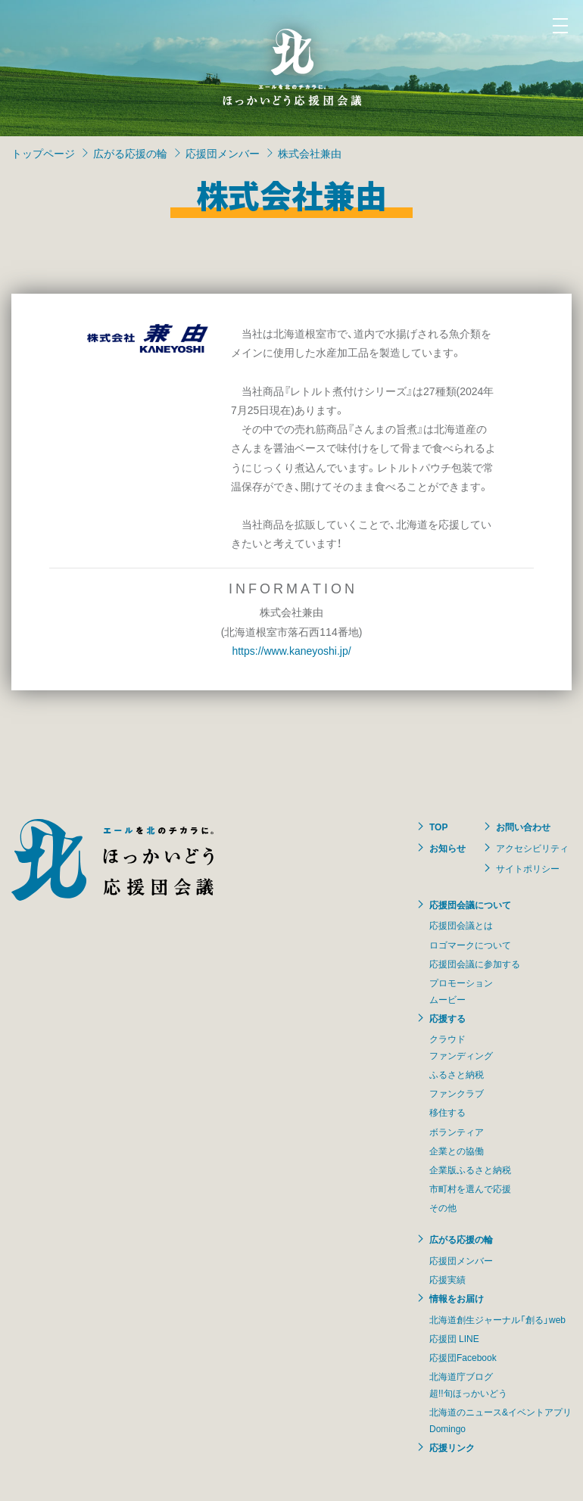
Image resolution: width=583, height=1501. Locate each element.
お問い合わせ (523, 826)
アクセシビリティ (532, 848)
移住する (447, 1112)
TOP (438, 826)
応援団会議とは (461, 925)
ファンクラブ (456, 1093)
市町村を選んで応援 (470, 1188)
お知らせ (447, 848)
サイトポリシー (528, 868)
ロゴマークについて (470, 944)
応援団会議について (470, 904)
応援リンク (452, 1447)
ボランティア (456, 1131)
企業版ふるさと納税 (470, 1169)
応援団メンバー (223, 152)
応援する (447, 1018)
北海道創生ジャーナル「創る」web (497, 1319)
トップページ (43, 152)
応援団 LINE (454, 1338)
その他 (443, 1207)
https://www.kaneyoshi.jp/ (291, 650)
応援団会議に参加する (474, 963)
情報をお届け (456, 1298)
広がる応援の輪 (130, 152)
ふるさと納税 (456, 1074)
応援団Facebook (463, 1357)
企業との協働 (456, 1150)
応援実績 (447, 1279)
